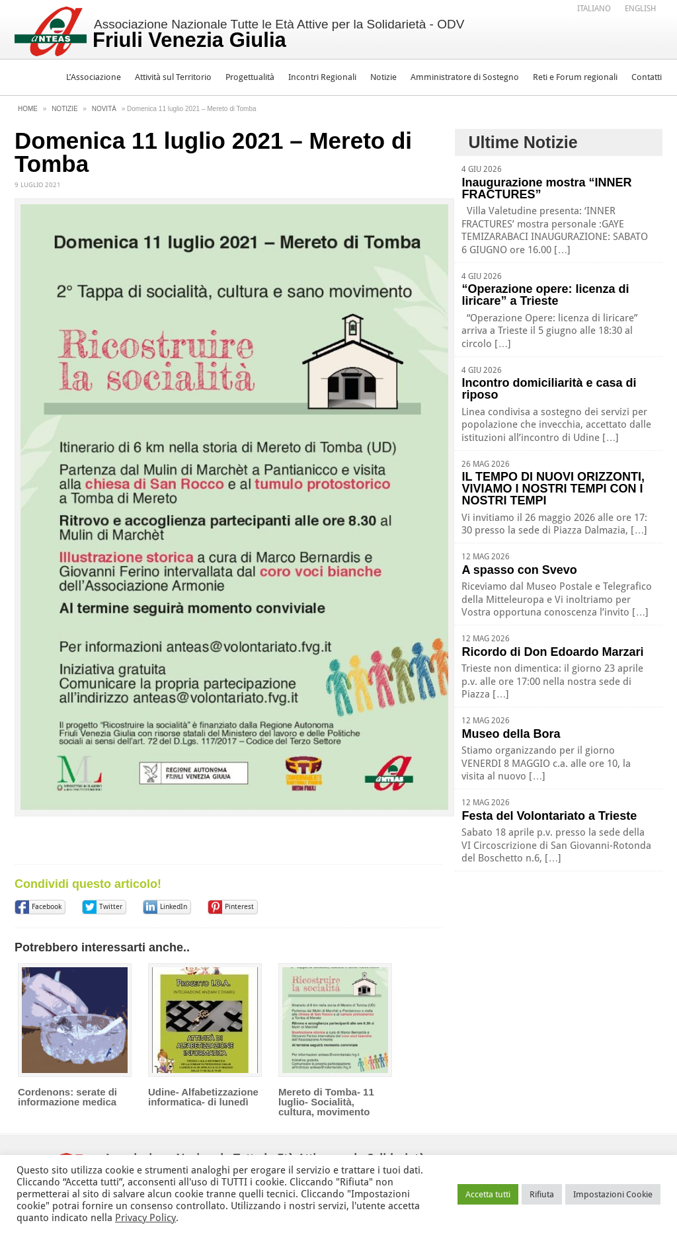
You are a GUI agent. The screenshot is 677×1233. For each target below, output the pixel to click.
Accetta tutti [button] (487, 1194)
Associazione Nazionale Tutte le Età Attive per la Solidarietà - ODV (279, 34)
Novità (104, 108)
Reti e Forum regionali (575, 77)
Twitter (110, 906)
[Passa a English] (640, 9)
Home (28, 108)
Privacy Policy (145, 1218)
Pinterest (239, 906)
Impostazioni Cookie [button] (613, 1194)
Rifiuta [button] (542, 1194)
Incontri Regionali (322, 77)
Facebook (46, 906)
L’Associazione (93, 77)
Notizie (383, 77)
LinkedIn (173, 906)
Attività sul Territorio (173, 77)
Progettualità (249, 77)
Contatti (646, 77)
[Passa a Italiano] (594, 9)
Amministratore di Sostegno (465, 77)
